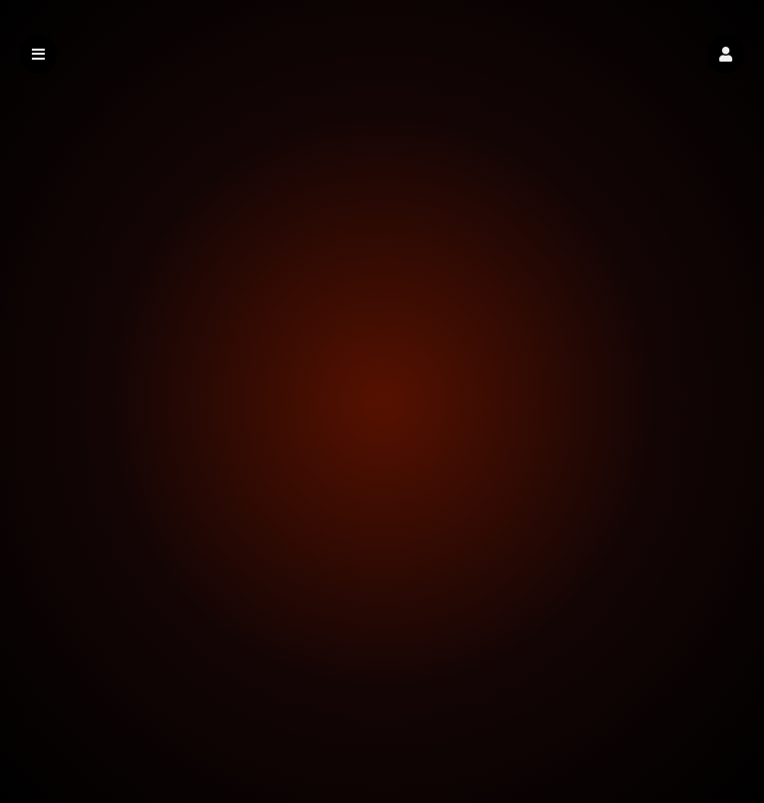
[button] (725, 54)
